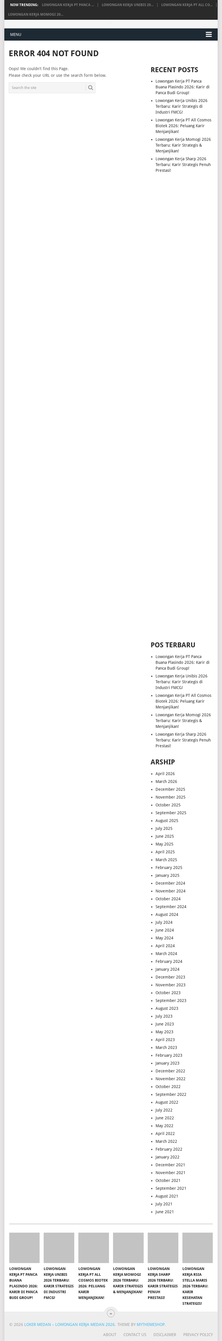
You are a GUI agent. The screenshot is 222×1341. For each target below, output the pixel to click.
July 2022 (164, 1110)
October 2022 (168, 1086)
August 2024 (167, 914)
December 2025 (170, 789)
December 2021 (170, 1165)
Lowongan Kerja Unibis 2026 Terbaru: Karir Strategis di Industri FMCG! (182, 106)
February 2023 (169, 1055)
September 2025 (171, 812)
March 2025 (166, 859)
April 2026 (165, 773)
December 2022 (170, 1071)
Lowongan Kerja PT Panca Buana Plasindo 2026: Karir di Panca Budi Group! (183, 87)
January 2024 (168, 969)
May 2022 (164, 1125)
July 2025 (164, 828)
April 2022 (165, 1133)
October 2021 (168, 1180)
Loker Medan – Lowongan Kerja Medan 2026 (69, 1324)
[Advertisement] (182, 290)
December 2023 (170, 977)
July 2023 (164, 1016)
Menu (15, 34)
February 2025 (169, 867)
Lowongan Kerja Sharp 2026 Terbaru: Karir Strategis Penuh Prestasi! (183, 164)
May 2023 (164, 1032)
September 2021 (171, 1188)
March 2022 (166, 1141)
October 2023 (168, 992)
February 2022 (169, 1149)
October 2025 (168, 805)
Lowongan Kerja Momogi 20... (35, 14)
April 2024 (165, 945)
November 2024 (171, 891)
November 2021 (171, 1172)
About (109, 1334)
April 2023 (165, 1039)
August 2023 (167, 1008)
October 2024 (168, 899)
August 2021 (167, 1196)
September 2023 (171, 1000)
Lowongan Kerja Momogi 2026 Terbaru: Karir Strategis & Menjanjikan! (183, 145)
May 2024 (164, 938)
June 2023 (165, 1024)
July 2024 (164, 922)
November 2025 (171, 797)
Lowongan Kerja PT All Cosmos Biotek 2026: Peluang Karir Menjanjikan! (183, 126)
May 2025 (164, 844)
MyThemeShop (150, 1324)
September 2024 (171, 906)
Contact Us (134, 1334)
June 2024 (165, 930)
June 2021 (165, 1211)
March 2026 (166, 781)
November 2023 (171, 985)
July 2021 (164, 1204)
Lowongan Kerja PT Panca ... (68, 5)
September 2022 (171, 1094)
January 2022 (168, 1157)
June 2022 (165, 1118)
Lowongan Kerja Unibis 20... (127, 5)
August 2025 (167, 820)
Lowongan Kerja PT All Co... (186, 5)
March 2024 (166, 953)
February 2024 (169, 961)
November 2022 (171, 1078)
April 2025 (165, 852)
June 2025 (165, 836)
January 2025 (168, 875)
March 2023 (166, 1047)
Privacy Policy (198, 1334)
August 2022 (167, 1102)
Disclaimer (164, 1334)
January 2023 (168, 1063)
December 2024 (170, 883)
